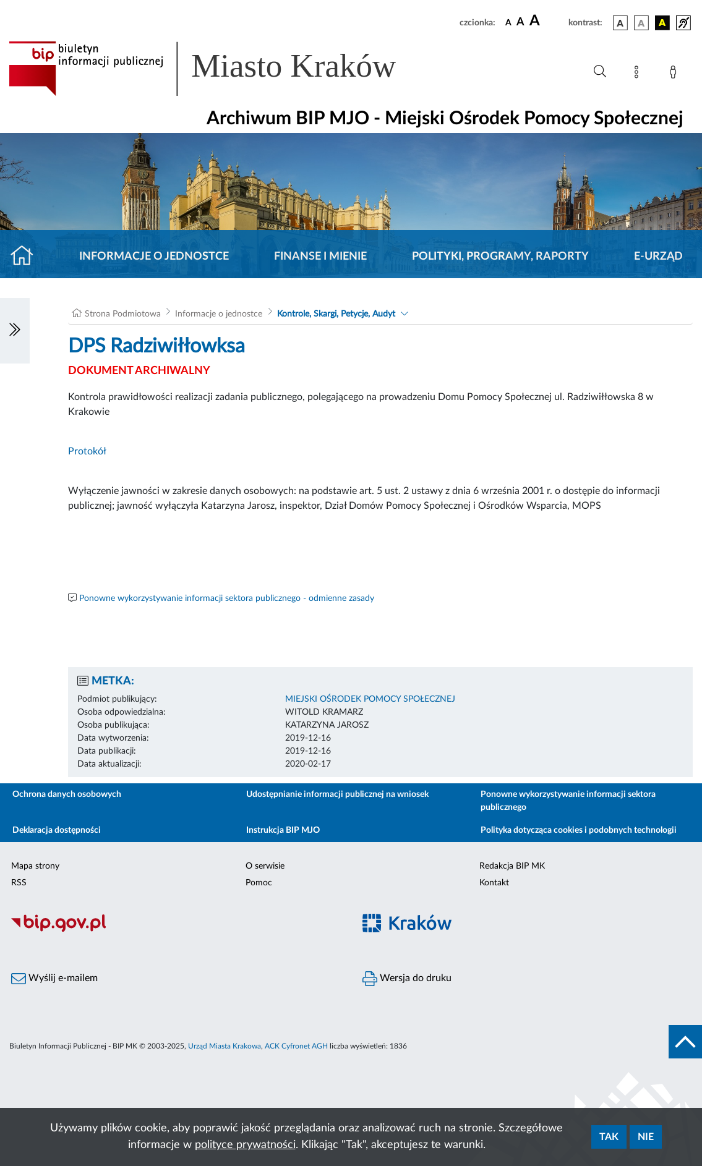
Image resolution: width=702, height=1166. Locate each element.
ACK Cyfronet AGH (296, 1046)
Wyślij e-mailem (54, 978)
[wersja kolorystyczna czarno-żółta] (662, 23)
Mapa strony (35, 866)
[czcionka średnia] (520, 22)
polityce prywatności (245, 1145)
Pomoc (259, 883)
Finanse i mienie (320, 256)
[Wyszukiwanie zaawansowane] (600, 72)
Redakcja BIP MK (512, 866)
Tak (609, 1137)
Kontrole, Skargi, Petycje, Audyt (336, 314)
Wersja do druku (407, 978)
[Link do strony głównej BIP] (220, 68)
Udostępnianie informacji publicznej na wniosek (337, 794)
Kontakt (494, 883)
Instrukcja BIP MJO (283, 830)
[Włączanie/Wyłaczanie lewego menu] (15, 331)
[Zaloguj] (675, 74)
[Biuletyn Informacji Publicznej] (175, 929)
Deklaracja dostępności (56, 830)
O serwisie (265, 866)
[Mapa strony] (639, 74)
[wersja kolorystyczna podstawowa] (620, 23)
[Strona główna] (27, 256)
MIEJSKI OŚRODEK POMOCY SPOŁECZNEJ (370, 699)
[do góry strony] (685, 1041)
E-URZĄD (658, 256)
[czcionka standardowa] (508, 22)
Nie (646, 1137)
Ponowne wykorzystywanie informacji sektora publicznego (568, 801)
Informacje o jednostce (154, 256)
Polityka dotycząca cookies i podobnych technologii (579, 830)
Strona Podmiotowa (123, 314)
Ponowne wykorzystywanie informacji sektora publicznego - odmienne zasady (226, 598)
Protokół (87, 451)
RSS (19, 883)
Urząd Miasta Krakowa (224, 1046)
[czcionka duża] (547, 21)
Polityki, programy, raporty (500, 256)
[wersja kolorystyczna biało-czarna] (641, 23)
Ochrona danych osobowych (66, 794)
